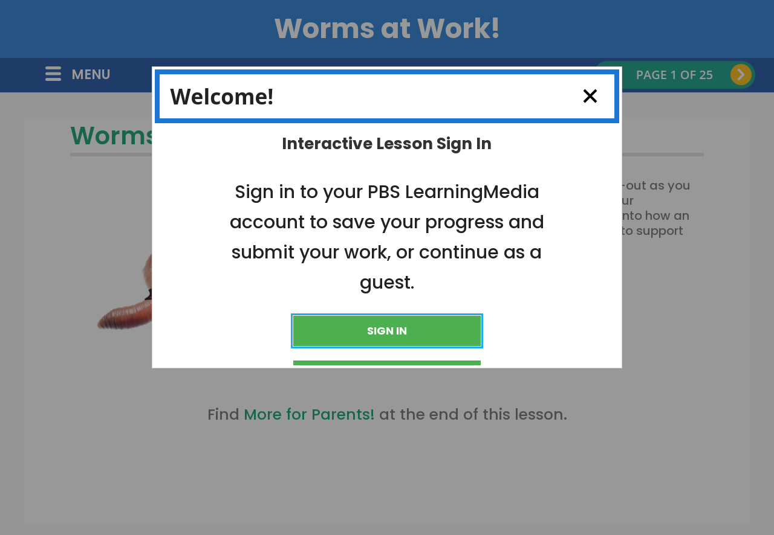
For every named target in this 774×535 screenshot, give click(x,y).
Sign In (387, 330)
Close (585, 96)
